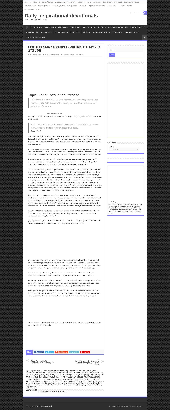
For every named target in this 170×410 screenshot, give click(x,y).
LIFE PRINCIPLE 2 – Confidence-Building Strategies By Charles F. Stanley (87, 362)
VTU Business (112, 6)
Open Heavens (35, 2)
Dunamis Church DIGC (131, 2)
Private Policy (71, 2)
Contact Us (97, 2)
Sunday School (72, 6)
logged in (50, 391)
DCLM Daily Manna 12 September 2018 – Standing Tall (43, 361)
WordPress (124, 406)
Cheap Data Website (125, 6)
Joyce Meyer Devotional (52, 54)
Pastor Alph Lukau (44, 6)
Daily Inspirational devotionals (61, 15)
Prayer (89, 2)
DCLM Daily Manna (59, 6)
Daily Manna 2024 (30, 6)
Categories (112, 146)
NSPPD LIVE (83, 6)
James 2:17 (36, 131)
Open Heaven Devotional (97, 6)
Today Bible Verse (35, 54)
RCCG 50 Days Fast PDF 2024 (33, 9)
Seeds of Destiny (47, 2)
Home (26, 2)
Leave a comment (68, 54)
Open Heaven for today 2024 (112, 2)
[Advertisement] (65, 73)
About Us (81, 2)
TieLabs (141, 406)
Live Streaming (60, 2)
